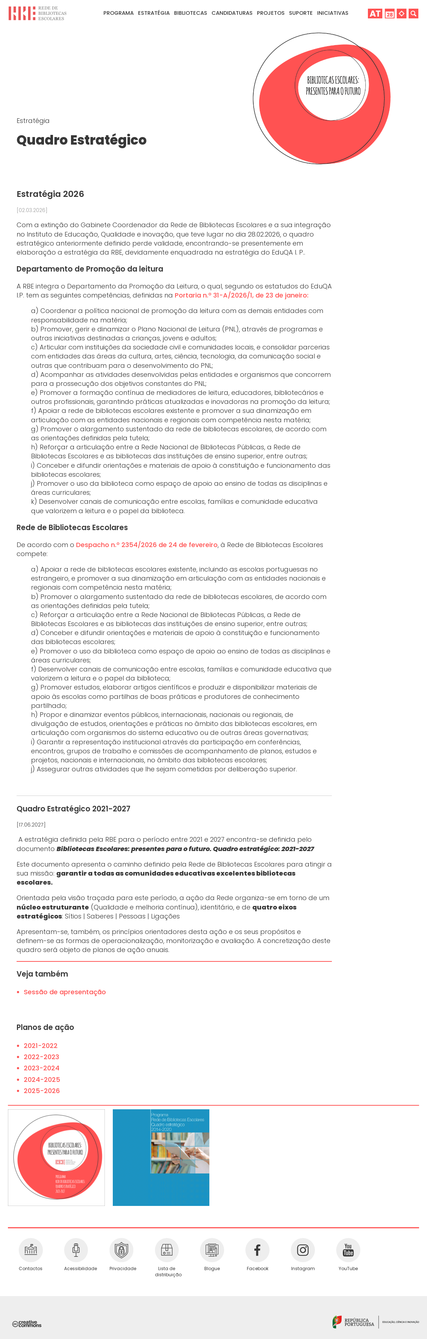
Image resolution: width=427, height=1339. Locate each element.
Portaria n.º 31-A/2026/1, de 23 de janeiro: (241, 295)
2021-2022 (41, 1045)
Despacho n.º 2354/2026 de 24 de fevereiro (147, 544)
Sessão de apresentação (65, 991)
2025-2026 (42, 1090)
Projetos (271, 13)
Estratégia (33, 120)
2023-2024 (41, 1067)
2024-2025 (42, 1079)
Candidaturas (232, 13)
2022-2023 (41, 1056)
